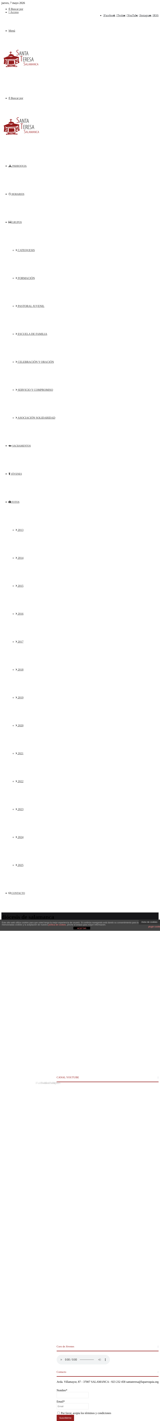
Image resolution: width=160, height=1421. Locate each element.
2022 (19, 781)
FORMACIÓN (25, 278)
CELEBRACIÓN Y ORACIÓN (35, 361)
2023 (19, 809)
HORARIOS (16, 194)
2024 (19, 837)
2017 (19, 641)
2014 (19, 557)
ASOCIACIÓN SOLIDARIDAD (35, 417)
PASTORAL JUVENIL (30, 306)
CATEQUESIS (25, 250)
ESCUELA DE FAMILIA (31, 333)
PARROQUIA (18, 166)
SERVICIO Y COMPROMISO (34, 389)
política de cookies (57, 924)
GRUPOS (15, 222)
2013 (19, 529)
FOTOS (14, 502)
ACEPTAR (81, 928)
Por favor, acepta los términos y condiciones (84, 1413)
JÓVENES (15, 474)
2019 (19, 697)
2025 (19, 865)
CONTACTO (17, 893)
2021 (19, 753)
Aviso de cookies (149, 922)
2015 (19, 585)
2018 (19, 669)
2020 (19, 725)
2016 (19, 613)
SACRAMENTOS (20, 445)
